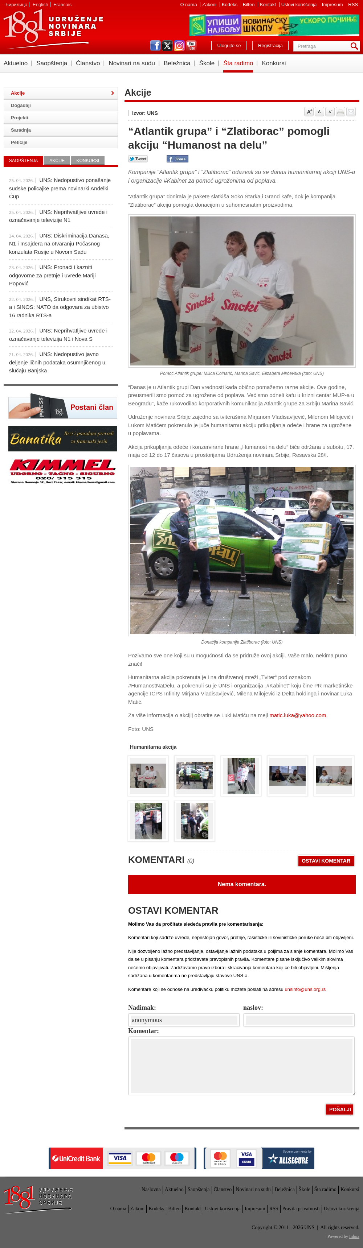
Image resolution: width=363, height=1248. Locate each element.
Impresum (333, 4)
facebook (155, 45)
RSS (353, 4)
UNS (53, 29)
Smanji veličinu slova (330, 111)
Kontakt (268, 4)
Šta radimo (238, 63)
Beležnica (177, 63)
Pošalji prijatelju (351, 111)
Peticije (19, 142)
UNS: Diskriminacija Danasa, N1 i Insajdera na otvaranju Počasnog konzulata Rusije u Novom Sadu (59, 243)
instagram (179, 45)
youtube (191, 45)
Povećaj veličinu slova (309, 111)
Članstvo (88, 63)
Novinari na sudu (132, 63)
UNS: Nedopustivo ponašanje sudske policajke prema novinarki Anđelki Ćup (60, 188)
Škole (207, 63)
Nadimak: (142, 1007)
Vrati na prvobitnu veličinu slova (319, 111)
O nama (189, 4)
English (40, 4)
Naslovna (151, 1189)
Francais (62, 4)
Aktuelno (16, 63)
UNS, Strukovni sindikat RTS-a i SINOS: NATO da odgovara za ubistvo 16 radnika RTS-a (60, 307)
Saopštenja (51, 63)
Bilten (249, 4)
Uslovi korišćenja (299, 4)
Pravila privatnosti (301, 1208)
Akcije (18, 93)
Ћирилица (16, 4)
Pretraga (355, 46)
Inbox (354, 1236)
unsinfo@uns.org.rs (305, 989)
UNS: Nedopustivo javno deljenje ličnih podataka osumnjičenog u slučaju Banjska (57, 362)
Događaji (21, 105)
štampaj (340, 111)
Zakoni (210, 4)
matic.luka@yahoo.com (297, 715)
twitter (167, 45)
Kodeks (230, 4)
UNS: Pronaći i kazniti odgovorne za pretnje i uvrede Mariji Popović (52, 275)
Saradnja (21, 130)
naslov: (253, 1007)
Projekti (19, 117)
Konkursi (274, 63)
